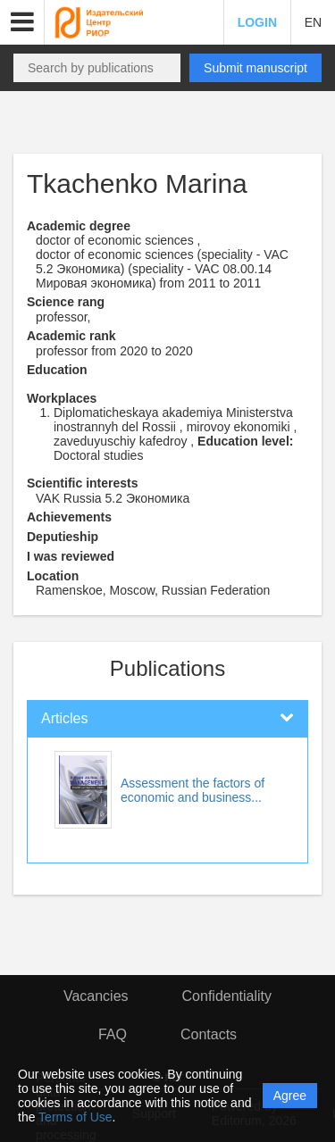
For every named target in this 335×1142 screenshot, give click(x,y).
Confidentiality (227, 996)
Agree (289, 1095)
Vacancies (96, 996)
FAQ (112, 1034)
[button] (22, 22)
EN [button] (313, 22)
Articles (64, 718)
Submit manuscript (255, 68)
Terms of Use (75, 1117)
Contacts (208, 1034)
